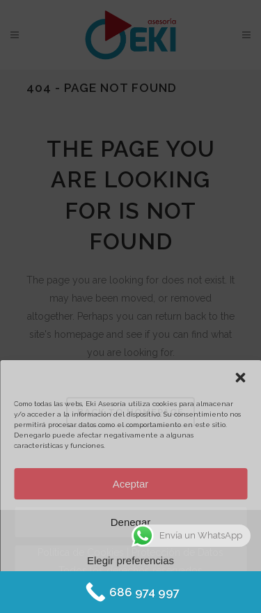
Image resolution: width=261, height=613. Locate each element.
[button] (240, 378)
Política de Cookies (90, 593)
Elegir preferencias (130, 560)
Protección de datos (169, 593)
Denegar (131, 522)
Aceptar (131, 484)
